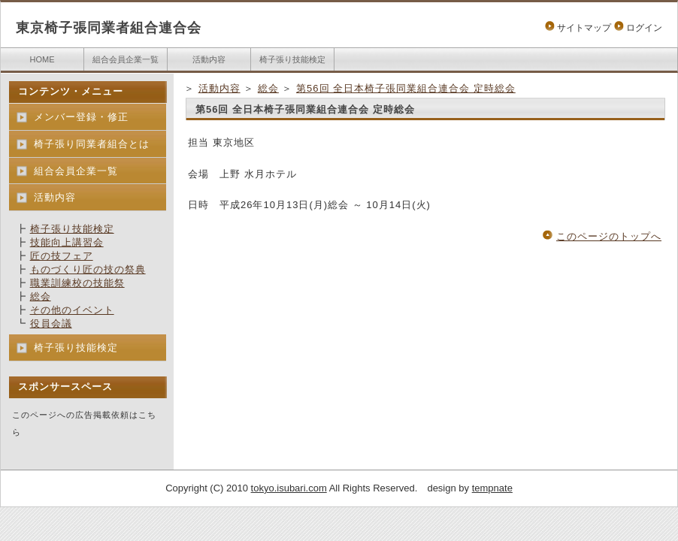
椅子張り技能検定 (292, 59)
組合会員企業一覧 (125, 59)
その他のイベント (72, 310)
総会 (268, 88)
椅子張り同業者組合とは (92, 144)
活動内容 (208, 59)
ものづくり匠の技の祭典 (88, 269)
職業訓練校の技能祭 (77, 283)
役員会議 (51, 323)
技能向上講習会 (67, 242)
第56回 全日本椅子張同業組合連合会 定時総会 (406, 88)
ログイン (644, 28)
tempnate (492, 488)
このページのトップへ (608, 236)
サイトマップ (584, 28)
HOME (42, 59)
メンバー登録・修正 (81, 116)
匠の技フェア (61, 255)
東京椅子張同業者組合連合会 (108, 27)
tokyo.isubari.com (289, 488)
